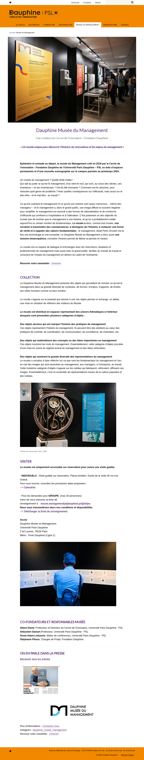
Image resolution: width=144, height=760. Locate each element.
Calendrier (30, 487)
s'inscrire (56, 263)
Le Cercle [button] (20, 25)
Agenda (125, 25)
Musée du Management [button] (87, 25)
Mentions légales (127, 755)
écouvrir (26, 659)
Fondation (23, 1)
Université (21, 1)
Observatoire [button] (110, 25)
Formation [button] (49, 25)
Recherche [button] (34, 25)
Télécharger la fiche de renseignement (45, 511)
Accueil (11, 24)
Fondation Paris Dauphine (123, 14)
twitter (10, 2)
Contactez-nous (51, 726)
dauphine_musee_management (50, 730)
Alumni (25, 1)
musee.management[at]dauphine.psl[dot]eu (65, 503)
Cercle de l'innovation (33, 14)
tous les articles (40, 659)
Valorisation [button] (65, 25)
